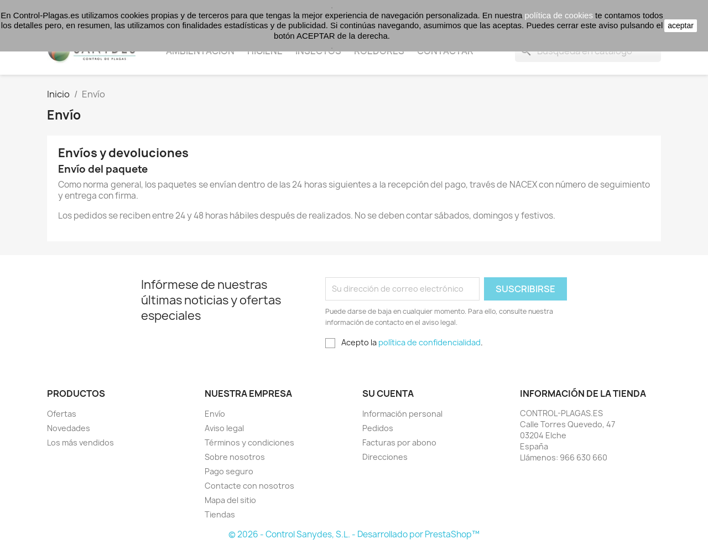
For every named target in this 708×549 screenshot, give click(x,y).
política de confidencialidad (429, 342)
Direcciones (385, 457)
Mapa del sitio (230, 500)
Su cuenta (388, 393)
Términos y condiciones (249, 442)
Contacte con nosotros (249, 485)
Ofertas (61, 413)
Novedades (68, 428)
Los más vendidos (80, 442)
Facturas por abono (399, 442)
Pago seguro (229, 471)
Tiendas (220, 514)
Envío (215, 413)
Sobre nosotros (235, 457)
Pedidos (377, 428)
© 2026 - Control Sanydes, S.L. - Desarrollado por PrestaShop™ (354, 534)
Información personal (402, 413)
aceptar (681, 25)
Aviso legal (224, 428)
